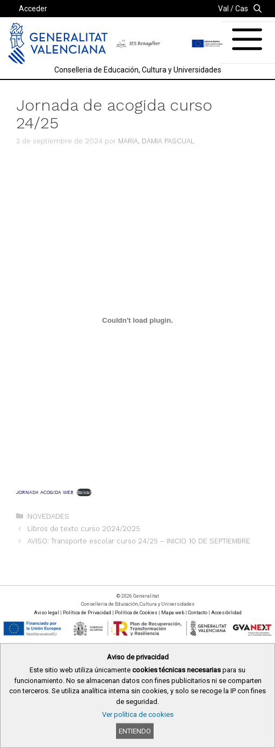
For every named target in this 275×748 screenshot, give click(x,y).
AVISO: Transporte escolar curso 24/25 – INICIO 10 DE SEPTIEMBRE (138, 541)
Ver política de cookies (137, 714)
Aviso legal (46, 612)
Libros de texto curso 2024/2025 (83, 529)
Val (223, 8)
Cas (241, 8)
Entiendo (135, 731)
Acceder (33, 8)
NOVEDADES (48, 516)
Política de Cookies (136, 612)
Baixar (84, 492)
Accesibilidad (226, 612)
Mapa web (172, 612)
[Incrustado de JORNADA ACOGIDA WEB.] (137, 320)
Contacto (197, 612)
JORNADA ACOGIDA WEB (44, 492)
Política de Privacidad (87, 612)
